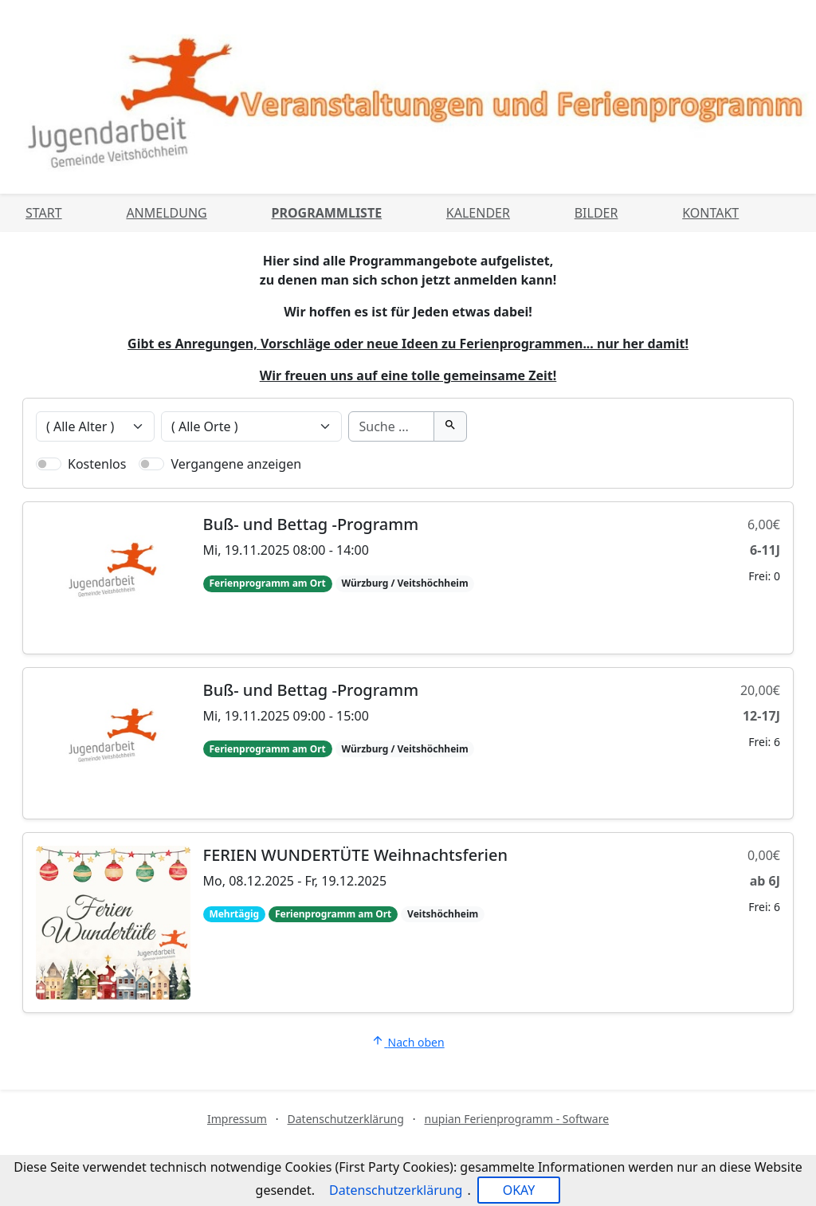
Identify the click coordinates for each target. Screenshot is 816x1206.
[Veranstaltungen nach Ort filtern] (252, 426)
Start (44, 213)
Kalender (478, 213)
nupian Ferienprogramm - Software (516, 1118)
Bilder (596, 213)
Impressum (237, 1118)
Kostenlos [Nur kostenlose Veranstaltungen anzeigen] (97, 464)
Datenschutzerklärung (346, 1118)
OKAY (519, 1190)
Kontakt (710, 213)
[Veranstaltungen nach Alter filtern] (95, 426)
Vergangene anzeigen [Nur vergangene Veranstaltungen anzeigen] (236, 464)
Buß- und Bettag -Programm (311, 524)
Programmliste (327, 213)
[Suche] (391, 426)
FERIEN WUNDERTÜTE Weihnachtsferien (355, 855)
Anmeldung (166, 213)
